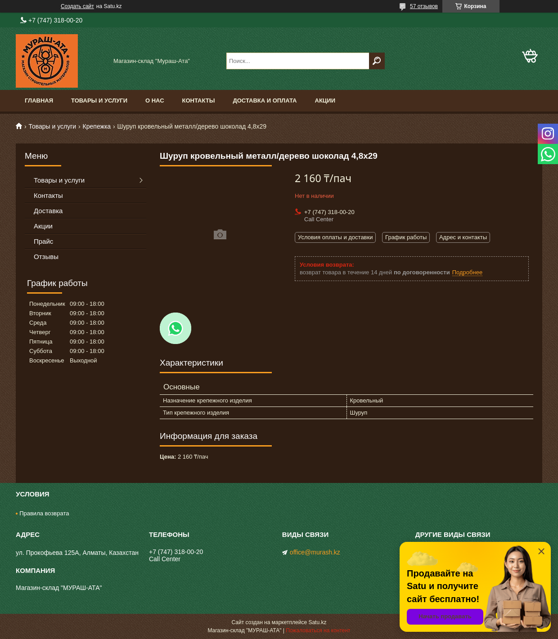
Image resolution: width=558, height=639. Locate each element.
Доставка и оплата (265, 100)
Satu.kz (317, 622)
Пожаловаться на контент (318, 630)
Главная (39, 100)
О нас (154, 100)
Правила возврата (44, 513)
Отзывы (46, 256)
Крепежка (97, 126)
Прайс (43, 241)
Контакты (198, 100)
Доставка (48, 210)
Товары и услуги (99, 100)
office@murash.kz (315, 552)
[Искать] (377, 61)
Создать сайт (77, 6)
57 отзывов (424, 6)
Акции (325, 100)
